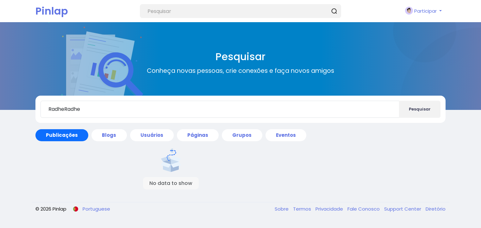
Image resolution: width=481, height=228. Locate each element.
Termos (302, 209)
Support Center (403, 209)
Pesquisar (420, 109)
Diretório (436, 209)
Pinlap (51, 11)
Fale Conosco (364, 209)
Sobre (282, 209)
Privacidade (329, 209)
